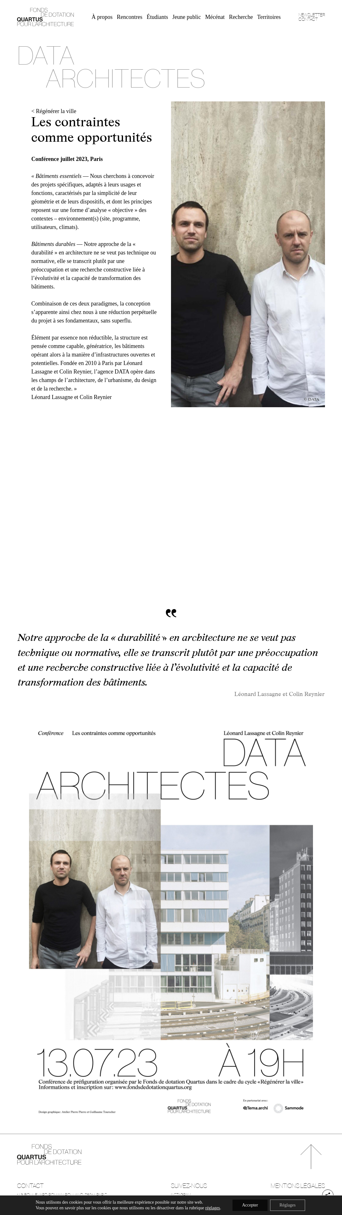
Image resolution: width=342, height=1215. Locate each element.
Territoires (269, 17)
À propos (102, 17)
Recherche (241, 17)
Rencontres (129, 17)
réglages (212, 1208)
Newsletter (311, 15)
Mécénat (215, 17)
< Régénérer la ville (53, 111)
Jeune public (186, 17)
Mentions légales (298, 1186)
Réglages (288, 1205)
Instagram (181, 1195)
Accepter (250, 1205)
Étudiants (157, 17)
